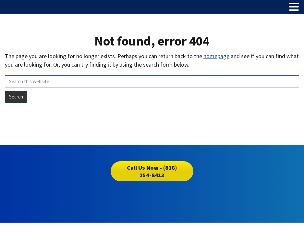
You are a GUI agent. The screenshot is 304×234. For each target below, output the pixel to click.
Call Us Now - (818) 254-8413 (152, 171)
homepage (216, 56)
